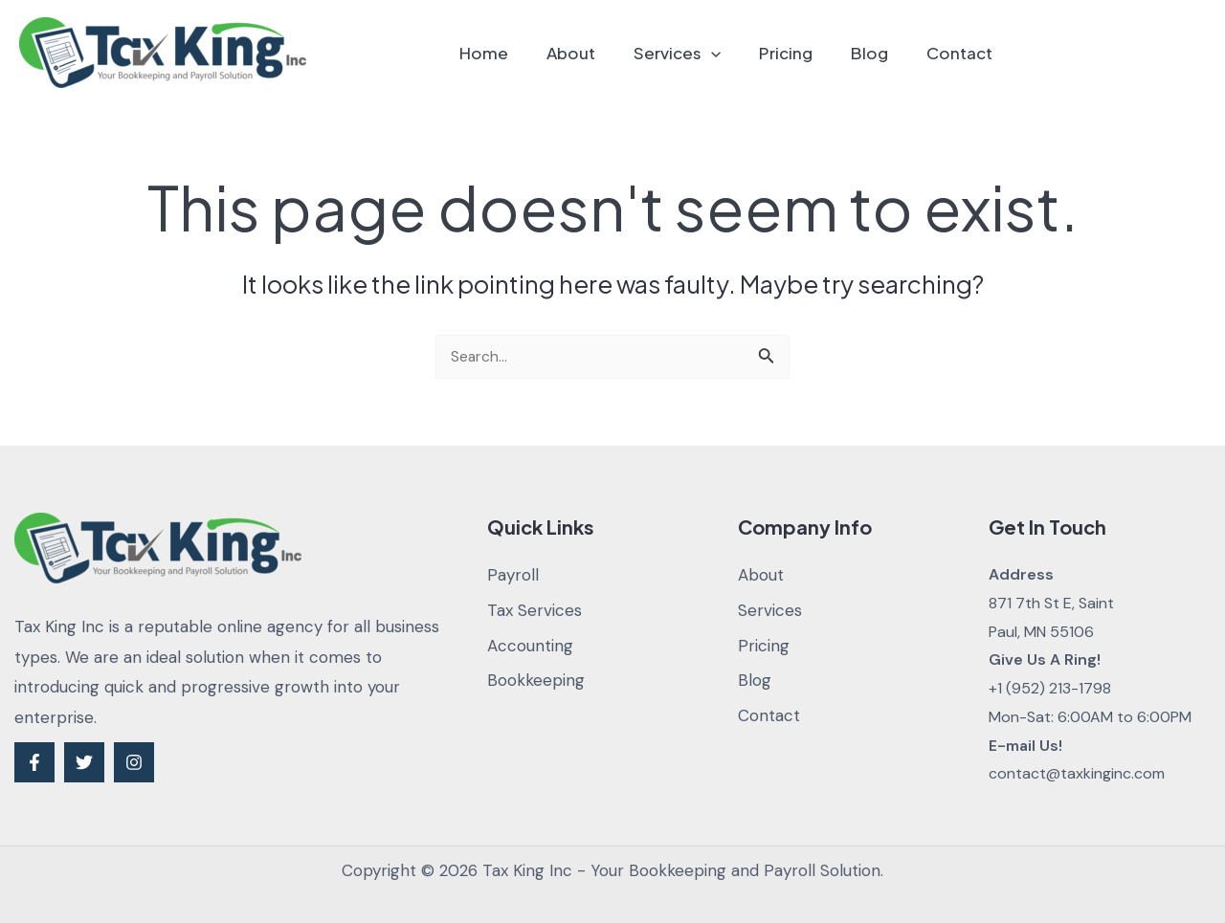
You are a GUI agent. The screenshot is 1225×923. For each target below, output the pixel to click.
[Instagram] (134, 762)
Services (697, 52)
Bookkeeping (536, 680)
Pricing (800, 52)
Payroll (513, 574)
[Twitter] (84, 762)
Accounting (530, 645)
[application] (731, 52)
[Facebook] (34, 762)
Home (515, 52)
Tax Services (534, 610)
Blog (878, 52)
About (596, 52)
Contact (962, 52)
